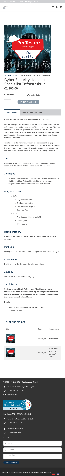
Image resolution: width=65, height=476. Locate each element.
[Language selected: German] (56, 474)
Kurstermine (9, 95)
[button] (57, 7)
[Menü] (52, 7)
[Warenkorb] (61, 7)
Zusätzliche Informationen (32, 112)
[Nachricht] (32, 456)
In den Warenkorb (28, 102)
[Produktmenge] (7, 101)
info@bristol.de (12, 394)
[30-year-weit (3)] (5, 7)
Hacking (14, 75)
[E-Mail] (32, 449)
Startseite (7, 75)
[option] (58, 474)
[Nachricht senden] (11, 462)
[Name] (32, 443)
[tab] (12, 112)
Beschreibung (12, 112)
